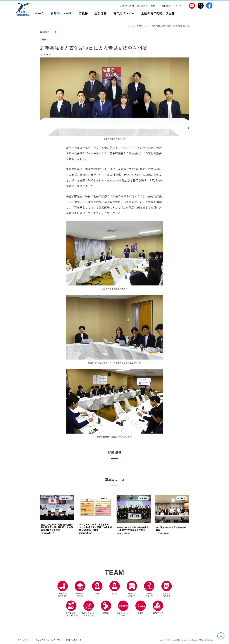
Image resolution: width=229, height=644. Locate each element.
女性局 (97, 588)
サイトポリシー (24, 640)
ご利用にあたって (74, 640)
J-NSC (140, 607)
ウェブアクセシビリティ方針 (48, 640)
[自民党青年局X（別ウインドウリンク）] (200, 5)
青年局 (114, 588)
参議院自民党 (158, 607)
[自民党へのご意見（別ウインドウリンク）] (147, 5)
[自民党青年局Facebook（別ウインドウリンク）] (209, 5)
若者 (44, 39)
